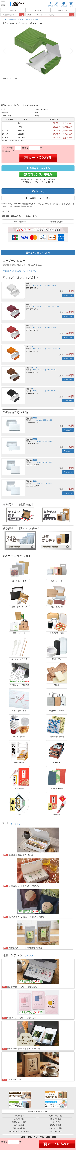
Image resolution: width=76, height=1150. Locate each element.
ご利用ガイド (19, 1116)
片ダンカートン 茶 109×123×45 (44, 370)
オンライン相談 (55, 1119)
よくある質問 (19, 1119)
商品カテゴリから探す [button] (39, 252)
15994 (34, 481)
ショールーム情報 (55, 1128)
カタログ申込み (55, 1122)
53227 (34, 389)
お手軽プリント (62, 10)
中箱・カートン (26, 19)
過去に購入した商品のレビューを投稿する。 (20, 271)
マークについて (21, 221)
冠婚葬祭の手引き (19, 1128)
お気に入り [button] (39, 191)
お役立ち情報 (19, 1125)
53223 (34, 347)
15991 (34, 439)
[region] (38, 19)
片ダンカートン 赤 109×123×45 (44, 328)
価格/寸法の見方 (57, 221)
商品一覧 (13, 10)
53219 (34, 283)
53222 (34, 325)
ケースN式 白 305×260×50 (42, 483)
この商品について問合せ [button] (39, 198)
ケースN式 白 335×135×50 (42, 441)
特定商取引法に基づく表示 (19, 1131)
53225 (34, 368)
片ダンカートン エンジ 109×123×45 (46, 307)
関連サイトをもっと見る (38, 1111)
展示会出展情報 (55, 1125)
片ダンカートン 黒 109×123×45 (44, 391)
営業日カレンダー (55, 1131)
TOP (4, 19)
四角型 (37, 19)
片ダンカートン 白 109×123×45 (44, 285)
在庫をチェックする (38, 168)
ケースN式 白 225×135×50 (42, 420)
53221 (34, 304)
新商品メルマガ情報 (19, 1122)
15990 (34, 418)
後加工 (38, 10)
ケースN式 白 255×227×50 (42, 462)
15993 (34, 460)
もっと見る (15, 824)
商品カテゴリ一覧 (55, 1116)
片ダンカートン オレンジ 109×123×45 (47, 349)
